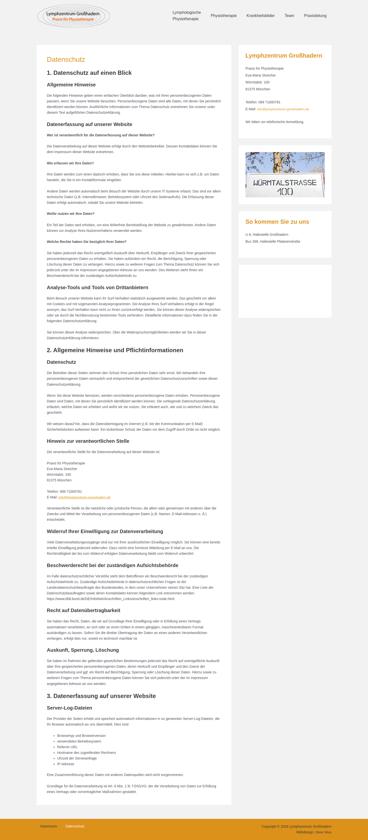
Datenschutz (69, 826)
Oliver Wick (323, 832)
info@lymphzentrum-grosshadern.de (86, 497)
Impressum (46, 826)
